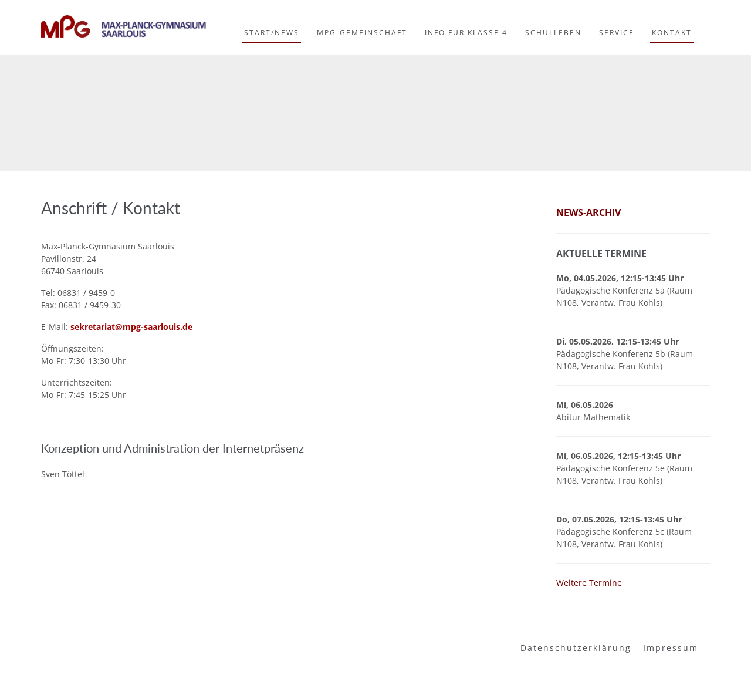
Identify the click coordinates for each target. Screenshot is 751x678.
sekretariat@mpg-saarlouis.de (131, 326)
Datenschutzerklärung (575, 647)
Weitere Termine (589, 582)
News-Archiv (588, 212)
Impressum (670, 647)
